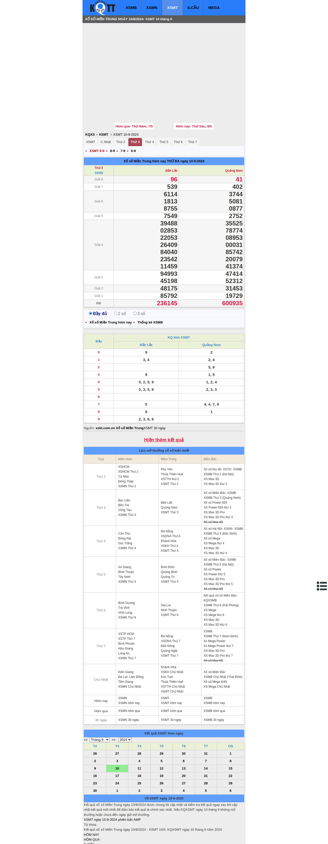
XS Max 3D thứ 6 (215, 594)
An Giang (124, 536)
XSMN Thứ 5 (127, 551)
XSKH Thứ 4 (169, 515)
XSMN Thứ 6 (127, 587)
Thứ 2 (120, 111)
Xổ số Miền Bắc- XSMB (219, 462)
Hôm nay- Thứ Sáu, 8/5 (194, 96)
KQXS (90, 104)
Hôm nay (101, 670)
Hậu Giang (125, 618)
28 (139, 723)
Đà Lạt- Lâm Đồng (131, 646)
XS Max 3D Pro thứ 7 (218, 625)
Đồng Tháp (125, 450)
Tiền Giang (125, 651)
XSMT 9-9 (97, 120)
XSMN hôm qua (129, 680)
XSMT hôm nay (171, 672)
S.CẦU (193, 7)
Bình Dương (126, 572)
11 (139, 738)
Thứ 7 (192, 111)
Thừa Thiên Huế (172, 443)
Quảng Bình (169, 541)
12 (161, 738)
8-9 (112, 120)
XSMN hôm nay (129, 672)
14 (206, 738)
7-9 (122, 120)
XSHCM (123, 436)
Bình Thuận (126, 541)
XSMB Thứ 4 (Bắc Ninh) (220, 503)
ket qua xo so (179, 836)
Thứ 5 (163, 111)
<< (86, 709)
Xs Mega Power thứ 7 (218, 615)
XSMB (131, 7)
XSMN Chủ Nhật (129, 656)
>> (114, 709)
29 (161, 723)
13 (184, 738)
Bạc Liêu (124, 469)
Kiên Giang (125, 641)
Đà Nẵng (167, 500)
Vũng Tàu (124, 479)
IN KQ (88, 829)
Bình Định (168, 536)
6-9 (133, 120)
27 (117, 723)
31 (206, 723)
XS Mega (209, 579)
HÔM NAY (91, 804)
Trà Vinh (124, 577)
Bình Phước (126, 613)
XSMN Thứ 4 (127, 517)
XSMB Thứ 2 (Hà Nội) (218, 443)
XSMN (151, 7)
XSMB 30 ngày (213, 689)
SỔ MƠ (89, 824)
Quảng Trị (168, 546)
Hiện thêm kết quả (164, 409)
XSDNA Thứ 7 (170, 610)
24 (117, 752)
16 (95, 745)
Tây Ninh (124, 546)
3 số (139, 283)
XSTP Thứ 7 (126, 608)
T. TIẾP (89, 814)
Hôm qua (101, 680)
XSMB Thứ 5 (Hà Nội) (218, 534)
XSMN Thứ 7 (127, 627)
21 (206, 745)
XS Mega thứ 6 (213, 584)
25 (139, 752)
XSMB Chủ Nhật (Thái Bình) (222, 646)
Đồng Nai (124, 508)
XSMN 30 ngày (128, 689)
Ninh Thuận (169, 579)
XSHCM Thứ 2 (128, 441)
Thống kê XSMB (150, 292)
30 (184, 723)
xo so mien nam (129, 836)
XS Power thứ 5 (214, 543)
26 (95, 723)
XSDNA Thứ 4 (170, 505)
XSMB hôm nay (214, 672)
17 (117, 745)
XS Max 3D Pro (214, 481)
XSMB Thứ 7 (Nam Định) (220, 605)
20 (184, 745)
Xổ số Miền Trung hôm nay (145, 130)
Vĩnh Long (125, 582)
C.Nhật (105, 111)
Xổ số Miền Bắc (214, 641)
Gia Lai (166, 574)
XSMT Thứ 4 (169, 520)
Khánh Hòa (168, 510)
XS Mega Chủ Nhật (216, 656)
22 (230, 745)
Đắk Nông (168, 615)
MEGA (214, 7)
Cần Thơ (124, 503)
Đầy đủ (98, 283)
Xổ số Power (212, 538)
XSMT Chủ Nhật (172, 661)
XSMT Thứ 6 (169, 584)
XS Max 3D (211, 448)
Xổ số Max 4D (213, 491)
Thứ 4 (149, 111)
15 (230, 738)
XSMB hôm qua (214, 680)
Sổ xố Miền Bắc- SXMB (219, 529)
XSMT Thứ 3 (169, 481)
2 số (120, 283)
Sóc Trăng (125, 512)
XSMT (172, 7)
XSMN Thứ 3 (127, 484)
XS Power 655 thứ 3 (217, 477)
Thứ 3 (135, 111)
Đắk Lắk (172, 140)
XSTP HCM (126, 603)
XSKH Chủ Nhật (172, 641)
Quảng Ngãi (169, 620)
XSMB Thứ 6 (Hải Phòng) (221, 574)
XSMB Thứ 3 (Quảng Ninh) (222, 467)
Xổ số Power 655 (215, 472)
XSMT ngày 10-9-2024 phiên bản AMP (112, 789)
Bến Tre (123, 474)
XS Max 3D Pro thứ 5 (218, 553)
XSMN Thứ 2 (127, 455)
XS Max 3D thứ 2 (215, 453)
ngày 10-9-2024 (192, 130)
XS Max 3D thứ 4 (215, 522)
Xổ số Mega (211, 508)
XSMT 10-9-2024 (126, 104)
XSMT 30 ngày (155, 397)
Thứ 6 (178, 111)
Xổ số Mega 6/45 (215, 651)
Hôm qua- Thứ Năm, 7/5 (134, 96)
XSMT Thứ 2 (169, 453)
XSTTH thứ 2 (170, 448)
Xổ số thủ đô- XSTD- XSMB (222, 438)
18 (139, 745)
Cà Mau (123, 446)
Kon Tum (167, 646)
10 (117, 738)
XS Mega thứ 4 (213, 512)
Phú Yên (167, 438)
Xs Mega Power (214, 610)
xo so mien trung (155, 836)
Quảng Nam (234, 140)
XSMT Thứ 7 (169, 625)
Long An (123, 622)
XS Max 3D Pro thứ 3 (218, 486)
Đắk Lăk (166, 472)
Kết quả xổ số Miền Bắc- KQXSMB (220, 567)
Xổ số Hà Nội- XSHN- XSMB (223, 498)
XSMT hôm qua (171, 680)
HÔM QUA (92, 809)
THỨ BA (173, 130)
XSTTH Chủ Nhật (173, 656)
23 (95, 752)
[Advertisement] (122, 58)
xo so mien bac (104, 836)
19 (161, 745)
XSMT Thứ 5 (169, 551)
